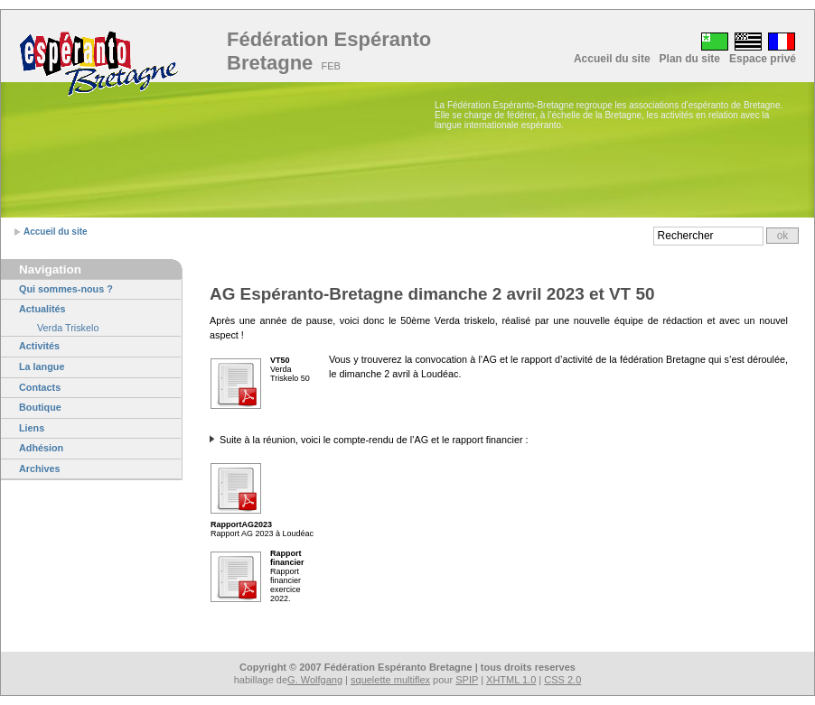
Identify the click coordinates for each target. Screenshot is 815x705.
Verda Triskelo (67, 327)
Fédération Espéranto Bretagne (329, 51)
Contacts (40, 387)
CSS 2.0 (562, 679)
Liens (31, 427)
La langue (41, 366)
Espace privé (762, 58)
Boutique (40, 407)
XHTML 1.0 (511, 679)
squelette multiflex (390, 679)
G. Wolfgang (314, 679)
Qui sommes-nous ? (66, 288)
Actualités (42, 308)
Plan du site (690, 58)
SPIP (466, 679)
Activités (39, 345)
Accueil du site (612, 58)
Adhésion (41, 447)
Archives (40, 468)
